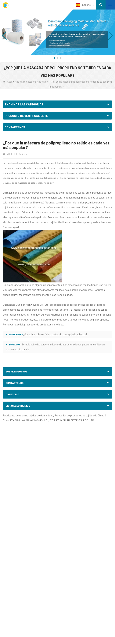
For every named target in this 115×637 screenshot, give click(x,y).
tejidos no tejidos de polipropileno (89, 319)
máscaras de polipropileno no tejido (35, 182)
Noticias (19, 81)
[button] (54, 58)
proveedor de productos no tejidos (43, 324)
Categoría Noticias (36, 81)
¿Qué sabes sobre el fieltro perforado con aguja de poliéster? (55, 334)
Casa (8, 81)
